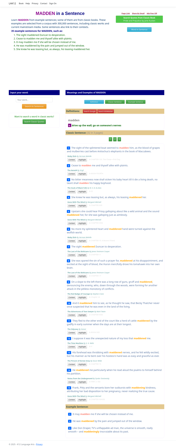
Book (21, 3)
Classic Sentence (114, 102)
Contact (43, 3)
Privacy (35, 3)
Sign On (52, 3)
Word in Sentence (139, 29)
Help (28, 3)
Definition (94, 102)
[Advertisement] (88, 72)
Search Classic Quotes (34, 121)
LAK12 (12, 3)
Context (72, 159)
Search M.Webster (105, 111)
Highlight (82, 159)
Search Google (90, 111)
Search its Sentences (34, 106)
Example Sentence (135, 102)
